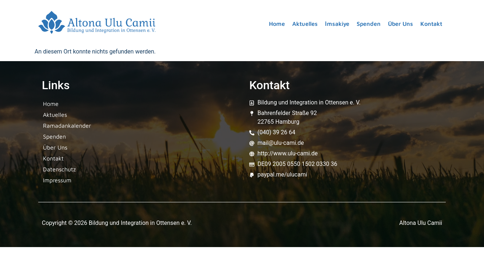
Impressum (57, 180)
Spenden (369, 23)
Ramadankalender (67, 125)
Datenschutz (59, 169)
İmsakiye (337, 23)
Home (277, 23)
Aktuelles (305, 23)
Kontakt (431, 23)
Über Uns (400, 23)
